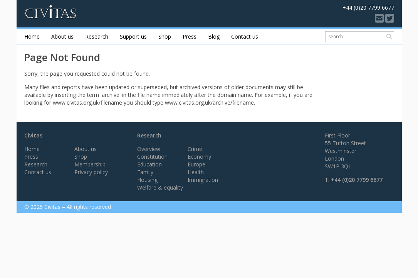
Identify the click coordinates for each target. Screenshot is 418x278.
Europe (196, 164)
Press (189, 36)
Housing (147, 179)
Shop (164, 36)
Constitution (152, 156)
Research (96, 36)
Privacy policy (91, 172)
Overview (148, 149)
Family (145, 172)
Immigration (203, 179)
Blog (214, 36)
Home (32, 36)
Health (196, 172)
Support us (133, 36)
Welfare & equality (160, 187)
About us (62, 36)
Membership (90, 164)
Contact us (244, 36)
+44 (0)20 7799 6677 (357, 179)
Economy (199, 156)
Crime (195, 149)
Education (149, 164)
